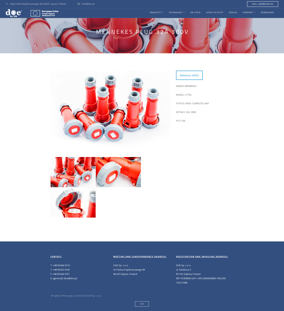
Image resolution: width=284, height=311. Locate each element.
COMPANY (247, 13)
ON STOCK (193, 13)
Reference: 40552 (189, 75)
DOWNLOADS (267, 13)
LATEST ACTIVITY (213, 13)
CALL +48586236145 (262, 4)
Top (142, 304)
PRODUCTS (151, 13)
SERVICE (231, 13)
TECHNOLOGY (172, 13)
